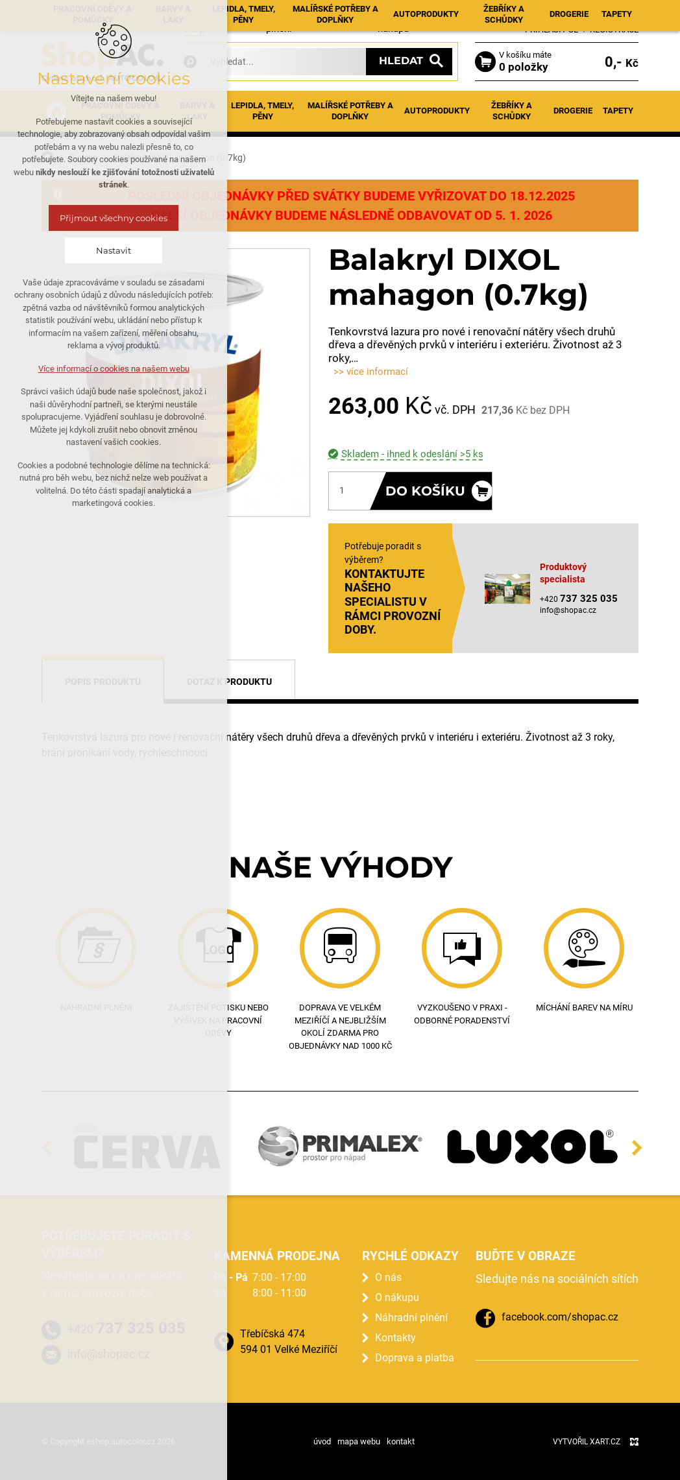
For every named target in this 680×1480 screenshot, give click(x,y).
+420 (126, 1328)
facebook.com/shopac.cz (560, 1317)
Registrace (614, 29)
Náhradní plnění (411, 1317)
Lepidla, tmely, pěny (262, 111)
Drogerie (572, 110)
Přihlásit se (551, 29)
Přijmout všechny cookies (113, 218)
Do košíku (425, 491)
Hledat (401, 60)
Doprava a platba (414, 1358)
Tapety (618, 110)
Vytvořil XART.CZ (586, 1441)
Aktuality (236, 13)
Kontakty (439, 13)
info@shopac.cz (568, 610)
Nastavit (113, 250)
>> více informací (371, 371)
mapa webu (358, 1441)
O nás (388, 1277)
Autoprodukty (437, 110)
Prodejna (348, 13)
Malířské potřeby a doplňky (350, 111)
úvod (322, 1441)
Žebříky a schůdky (511, 111)
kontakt (401, 1441)
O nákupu (397, 1297)
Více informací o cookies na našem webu (113, 369)
